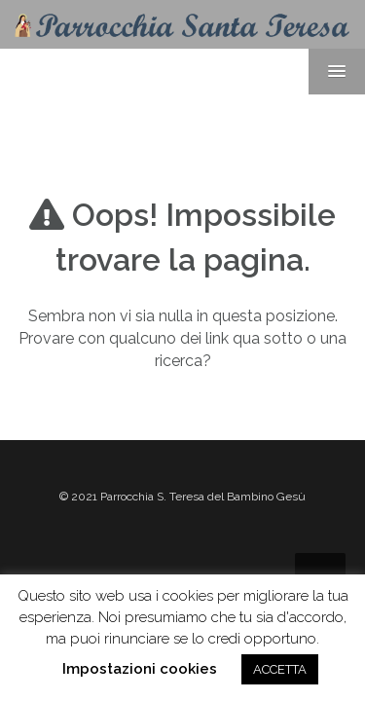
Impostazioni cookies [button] (139, 669)
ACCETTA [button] (280, 669)
